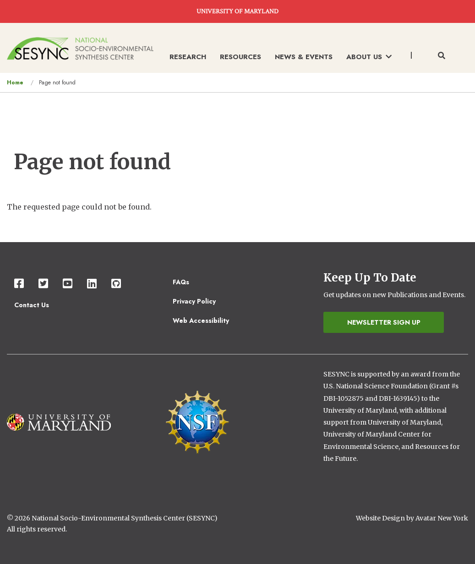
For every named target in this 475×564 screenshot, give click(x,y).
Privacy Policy (194, 301)
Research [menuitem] (187, 57)
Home (15, 82)
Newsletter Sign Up (383, 322)
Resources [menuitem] (240, 57)
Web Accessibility (201, 320)
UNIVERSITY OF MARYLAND (237, 11)
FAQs (181, 282)
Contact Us (31, 305)
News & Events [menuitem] (304, 57)
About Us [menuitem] (369, 57)
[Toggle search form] (441, 56)
